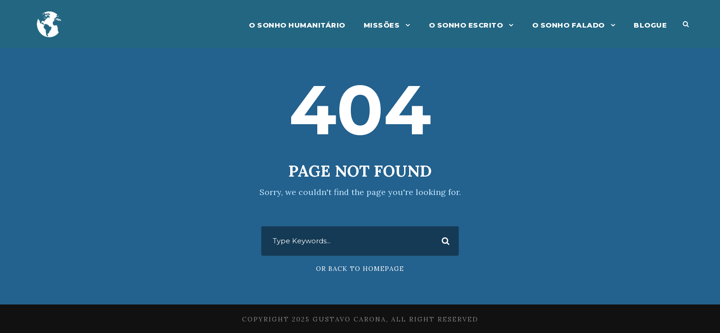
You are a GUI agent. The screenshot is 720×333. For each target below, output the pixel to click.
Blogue (650, 25)
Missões (382, 25)
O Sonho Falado (568, 25)
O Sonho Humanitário (297, 25)
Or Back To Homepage (360, 268)
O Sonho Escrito (466, 25)
